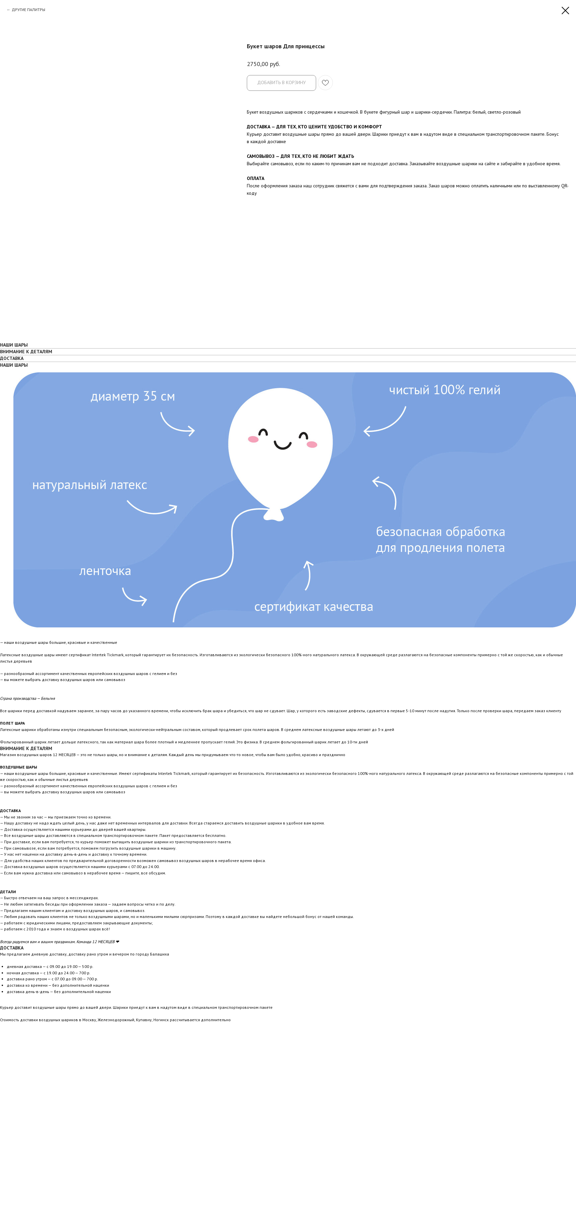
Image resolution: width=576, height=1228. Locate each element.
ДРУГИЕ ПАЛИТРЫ (28, 9)
